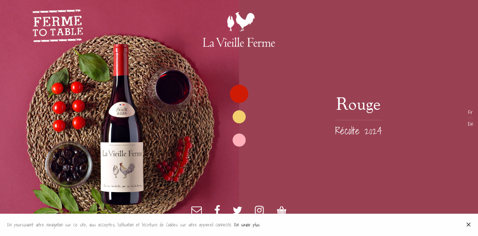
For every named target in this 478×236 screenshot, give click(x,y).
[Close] (468, 224)
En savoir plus (247, 224)
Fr (470, 112)
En (470, 124)
